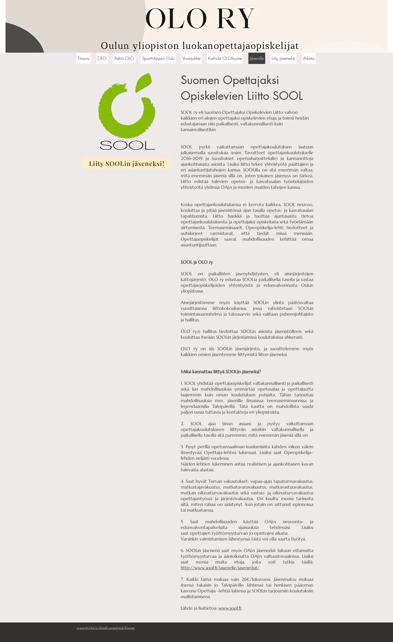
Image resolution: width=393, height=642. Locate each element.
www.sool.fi (230, 608)
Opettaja (213, 452)
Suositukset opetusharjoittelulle (244, 158)
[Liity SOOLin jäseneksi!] (127, 163)
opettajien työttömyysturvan (219, 533)
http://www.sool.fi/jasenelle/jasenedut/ (220, 568)
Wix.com (129, 627)
